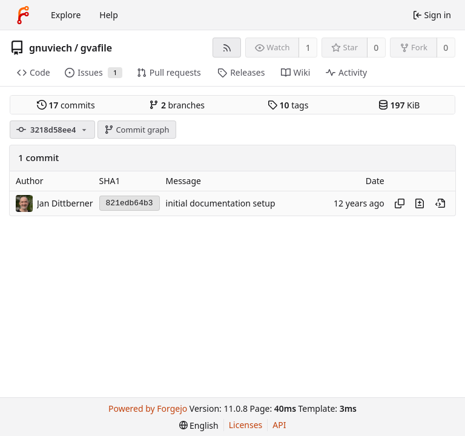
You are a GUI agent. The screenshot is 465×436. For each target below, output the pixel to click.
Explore (66, 15)
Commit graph (137, 129)
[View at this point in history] (440, 203)
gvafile (96, 48)
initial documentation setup (220, 203)
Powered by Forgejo (147, 408)
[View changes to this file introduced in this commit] (420, 203)
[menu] (199, 425)
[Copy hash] (400, 203)
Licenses (246, 425)
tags (288, 105)
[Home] (23, 15)
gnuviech (50, 48)
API (279, 425)
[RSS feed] (227, 48)
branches (177, 105)
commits (66, 105)
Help (108, 15)
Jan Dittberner (65, 203)
